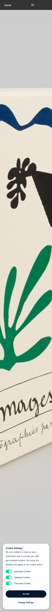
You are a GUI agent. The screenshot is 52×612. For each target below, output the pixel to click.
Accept (26, 594)
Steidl (7, 5)
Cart (26, 304)
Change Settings (26, 602)
